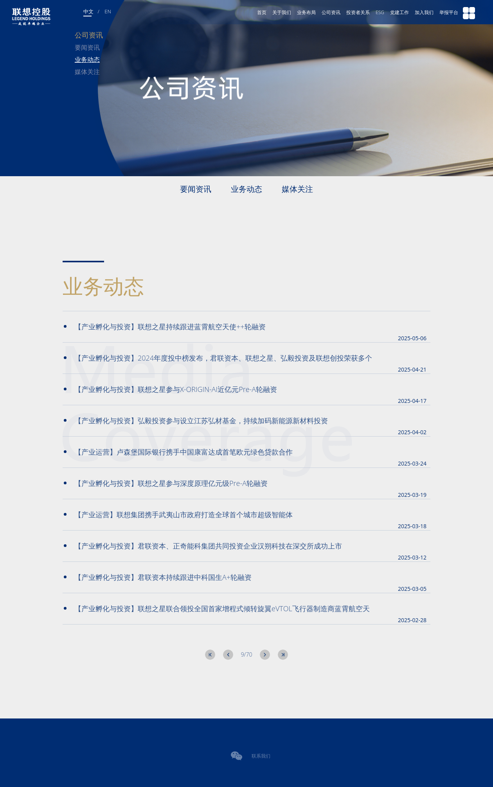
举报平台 (448, 12)
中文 (88, 11)
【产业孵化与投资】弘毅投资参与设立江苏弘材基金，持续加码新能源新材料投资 (196, 420)
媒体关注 (87, 71)
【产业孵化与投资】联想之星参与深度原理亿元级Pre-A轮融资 (166, 483)
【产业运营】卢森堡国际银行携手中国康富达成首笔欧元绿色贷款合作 (178, 452)
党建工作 (399, 12)
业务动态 (87, 59)
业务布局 (306, 12)
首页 (261, 12)
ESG (380, 12)
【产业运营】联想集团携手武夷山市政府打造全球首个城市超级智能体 (178, 514)
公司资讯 (331, 12)
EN (107, 11)
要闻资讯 (87, 47)
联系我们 (261, 756)
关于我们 (281, 12)
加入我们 (424, 12)
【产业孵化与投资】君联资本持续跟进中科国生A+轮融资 (158, 577)
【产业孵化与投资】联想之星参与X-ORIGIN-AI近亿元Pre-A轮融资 (170, 389)
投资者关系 (358, 12)
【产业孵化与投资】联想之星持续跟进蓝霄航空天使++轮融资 (165, 326)
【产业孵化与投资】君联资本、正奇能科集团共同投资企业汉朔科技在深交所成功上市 (203, 546)
